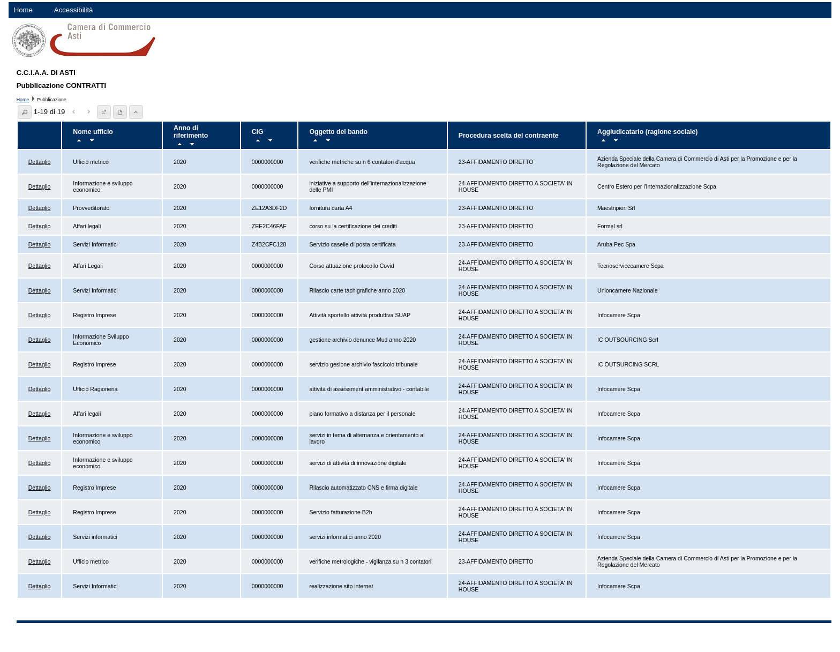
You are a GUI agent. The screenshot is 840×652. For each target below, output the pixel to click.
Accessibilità (73, 10)
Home (23, 10)
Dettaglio (39, 162)
